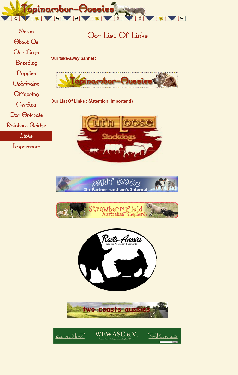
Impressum (26, 146)
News (26, 31)
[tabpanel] (117, 36)
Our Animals (26, 115)
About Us (26, 42)
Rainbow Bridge (26, 125)
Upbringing (26, 84)
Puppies (26, 73)
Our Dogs (26, 52)
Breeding (26, 63)
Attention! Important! (110, 101)
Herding (26, 105)
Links (26, 136)
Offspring (26, 94)
